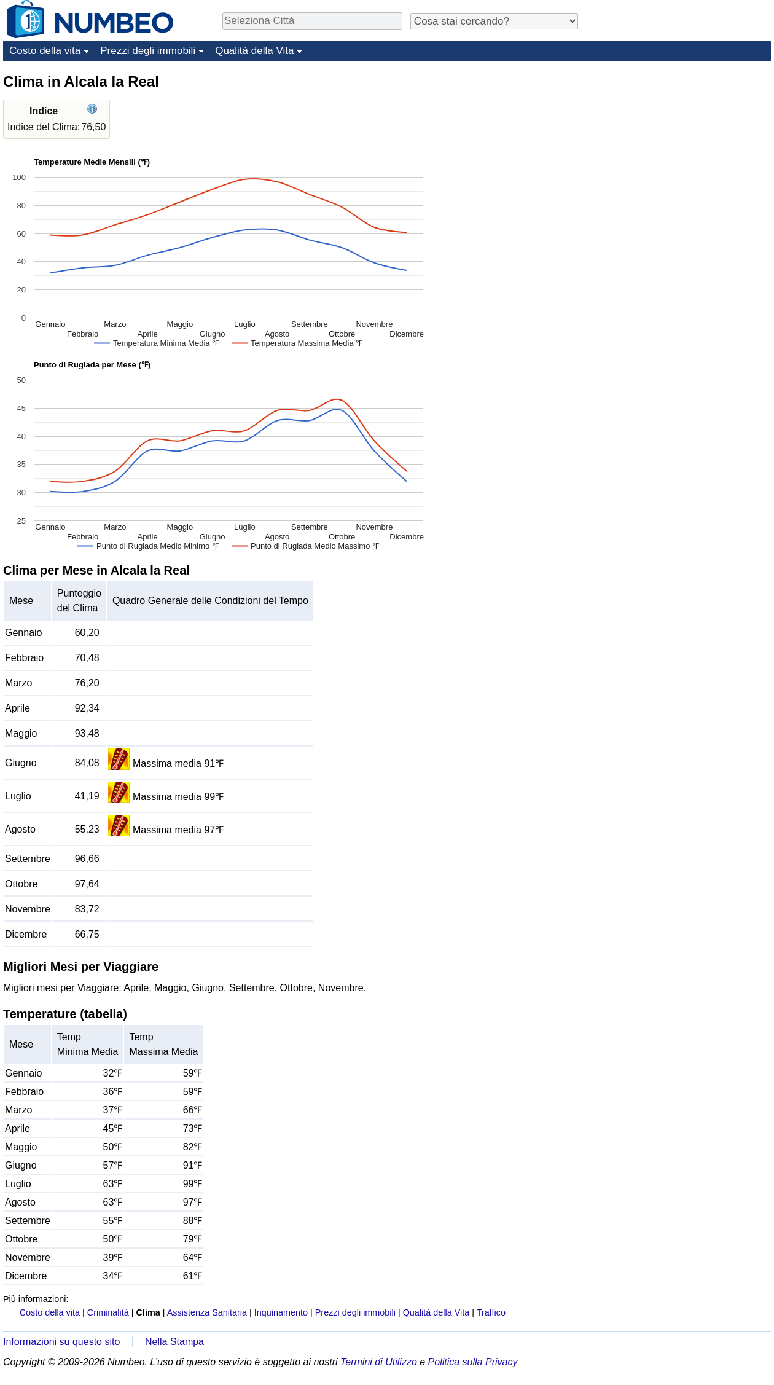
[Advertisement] (679, 149)
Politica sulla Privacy (473, 1362)
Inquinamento (281, 1312)
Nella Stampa (174, 1341)
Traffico (491, 1312)
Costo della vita (44, 51)
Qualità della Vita (254, 51)
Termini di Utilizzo (378, 1362)
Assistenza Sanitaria (207, 1312)
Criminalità (108, 1312)
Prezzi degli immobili (147, 51)
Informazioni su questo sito (61, 1341)
